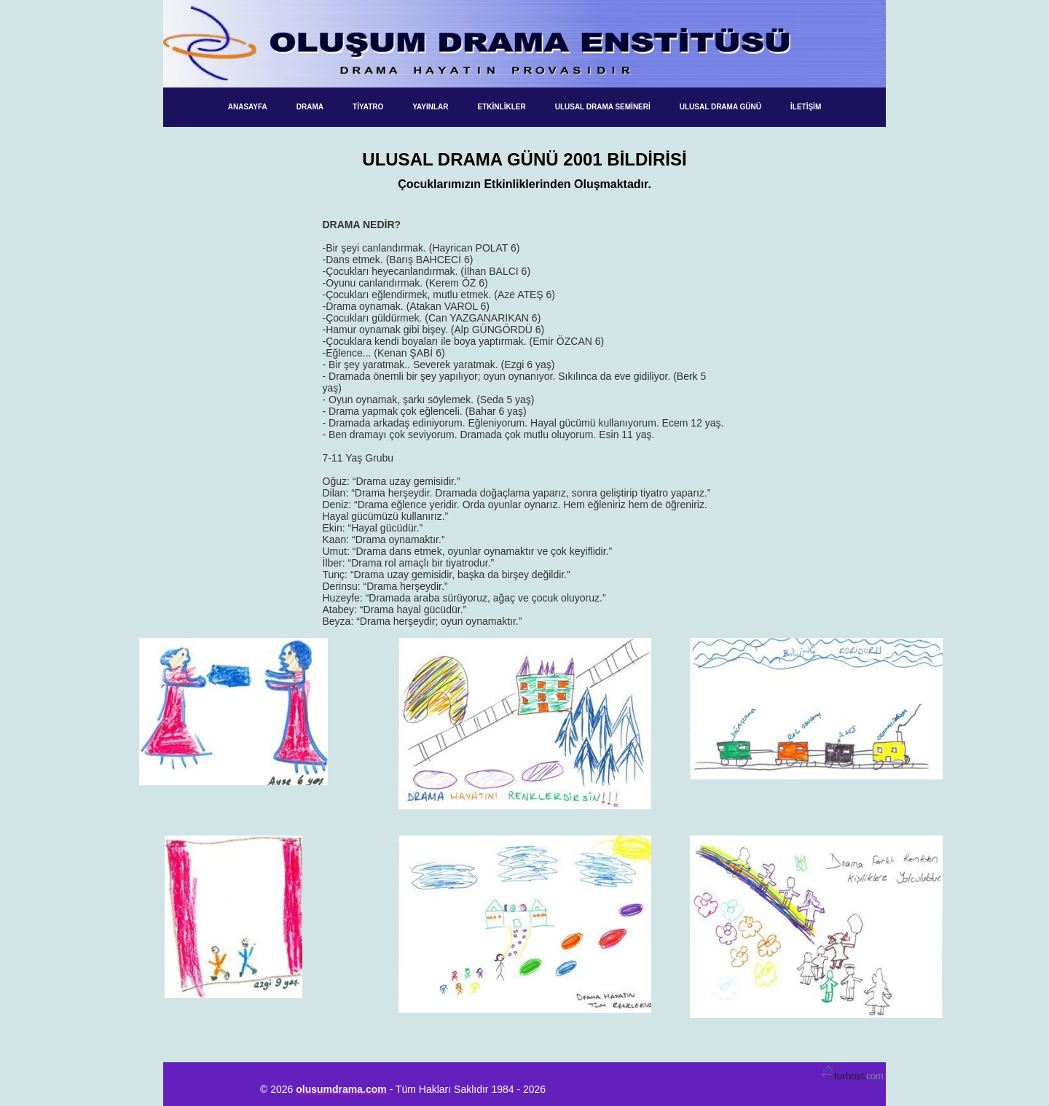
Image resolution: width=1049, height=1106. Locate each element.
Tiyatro (368, 107)
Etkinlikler (502, 107)
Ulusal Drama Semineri (603, 107)
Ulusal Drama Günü (720, 107)
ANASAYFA (247, 107)
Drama (309, 107)
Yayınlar (430, 107)
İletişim (805, 107)
